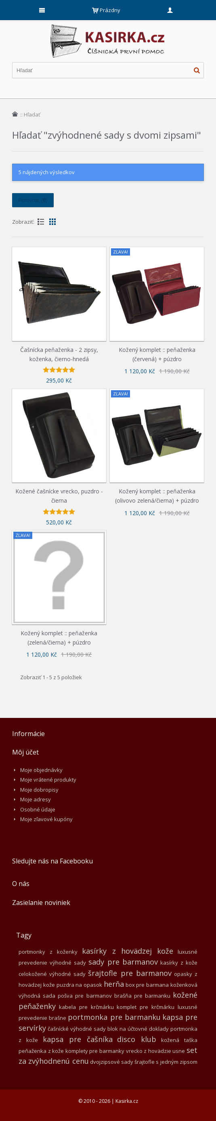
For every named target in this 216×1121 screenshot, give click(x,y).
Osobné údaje (37, 809)
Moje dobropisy (39, 789)
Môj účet (25, 752)
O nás (20, 883)
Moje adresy (35, 799)
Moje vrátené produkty (48, 779)
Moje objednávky (41, 770)
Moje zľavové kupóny (46, 819)
